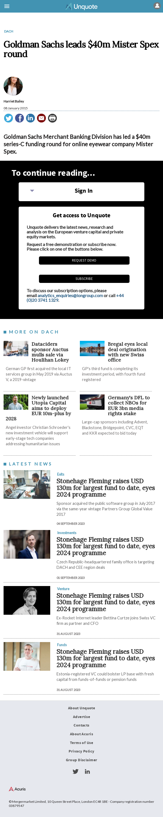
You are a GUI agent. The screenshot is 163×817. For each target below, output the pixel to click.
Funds (62, 645)
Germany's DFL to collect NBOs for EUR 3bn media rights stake (129, 405)
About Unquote (81, 708)
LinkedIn (87, 771)
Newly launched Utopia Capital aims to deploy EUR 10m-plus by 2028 (38, 408)
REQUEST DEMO (84, 260)
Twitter (75, 771)
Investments (66, 533)
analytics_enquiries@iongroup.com (70, 295)
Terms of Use (81, 743)
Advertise (81, 717)
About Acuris (81, 734)
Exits (60, 474)
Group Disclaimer (81, 760)
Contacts (81, 725)
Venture (63, 589)
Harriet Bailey (14, 101)
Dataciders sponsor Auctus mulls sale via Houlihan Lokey (50, 352)
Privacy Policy (81, 751)
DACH (8, 31)
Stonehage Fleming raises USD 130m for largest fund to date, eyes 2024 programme (106, 487)
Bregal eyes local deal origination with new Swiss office (127, 352)
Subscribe (84, 279)
